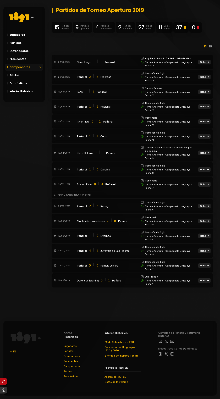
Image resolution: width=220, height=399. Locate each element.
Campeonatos (25, 67)
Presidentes (25, 59)
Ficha (204, 62)
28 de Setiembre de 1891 (119, 342)
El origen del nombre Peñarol (121, 355)
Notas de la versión (116, 381)
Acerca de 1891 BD (115, 376)
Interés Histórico (25, 91)
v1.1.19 (13, 351)
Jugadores (25, 35)
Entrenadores (25, 51)
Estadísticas (25, 83)
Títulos (25, 75)
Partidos (25, 43)
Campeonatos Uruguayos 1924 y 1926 (119, 349)
